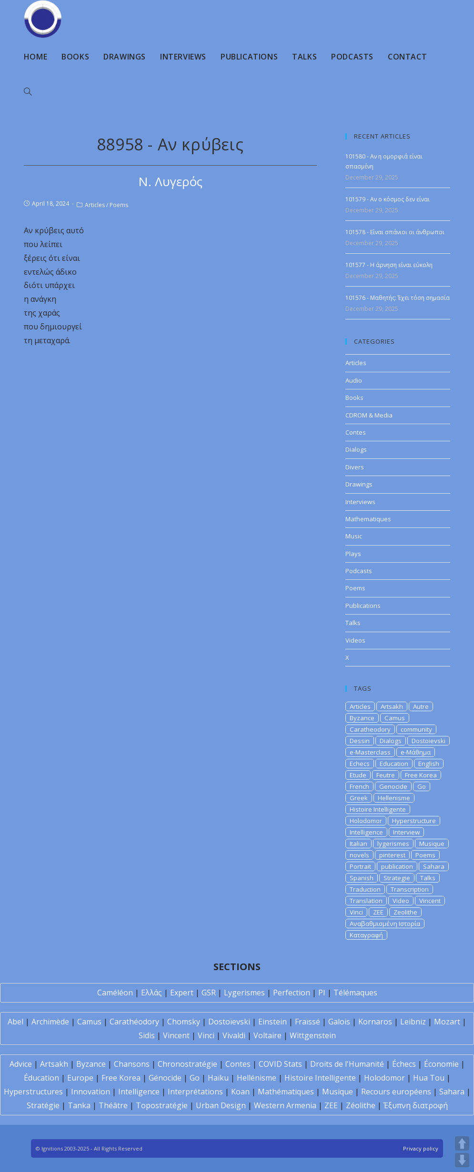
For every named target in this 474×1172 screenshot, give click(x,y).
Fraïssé (307, 1021)
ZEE (378, 912)
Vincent (430, 900)
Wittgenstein (313, 1035)
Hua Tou (428, 1078)
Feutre (385, 775)
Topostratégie (162, 1105)
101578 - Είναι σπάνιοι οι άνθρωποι (394, 232)
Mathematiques (368, 519)
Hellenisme (394, 798)
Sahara (433, 866)
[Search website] (28, 91)
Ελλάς (151, 992)
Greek (359, 798)
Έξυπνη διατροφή (415, 1105)
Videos (355, 640)
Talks (353, 622)
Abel (15, 1021)
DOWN (462, 1160)
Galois (339, 1021)
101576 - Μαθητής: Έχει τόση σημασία (397, 298)
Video (401, 900)
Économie (441, 1064)
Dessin (360, 740)
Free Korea (421, 775)
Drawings (359, 484)
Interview (406, 832)
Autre (421, 706)
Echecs (360, 763)
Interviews (360, 501)
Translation (366, 900)
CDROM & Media (369, 415)
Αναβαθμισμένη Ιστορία (385, 923)
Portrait (360, 866)
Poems (119, 205)
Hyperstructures (33, 1091)
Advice (21, 1064)
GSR (209, 992)
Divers (354, 467)
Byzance (362, 718)
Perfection (291, 992)
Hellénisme (256, 1078)
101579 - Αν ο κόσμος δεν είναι (387, 199)
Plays (353, 553)
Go (421, 786)
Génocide (165, 1078)
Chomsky (183, 1021)
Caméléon (115, 992)
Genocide (393, 786)
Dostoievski (428, 740)
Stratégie (43, 1105)
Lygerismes (244, 992)
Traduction (365, 889)
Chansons (132, 1064)
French (359, 786)
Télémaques (355, 992)
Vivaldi (233, 1035)
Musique (431, 843)
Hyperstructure (414, 820)
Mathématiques (286, 1091)
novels (359, 855)
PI (321, 992)
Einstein (272, 1021)
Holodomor (366, 820)
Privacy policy (420, 1148)
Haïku (218, 1078)
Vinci (356, 912)
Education (394, 763)
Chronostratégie (187, 1064)
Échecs (404, 1064)
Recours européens (396, 1091)
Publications (363, 605)
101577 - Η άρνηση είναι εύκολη (389, 265)
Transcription (410, 889)
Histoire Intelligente (378, 809)
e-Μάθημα (416, 752)
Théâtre (113, 1105)
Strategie (396, 878)
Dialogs (356, 449)
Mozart (447, 1021)
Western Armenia (285, 1105)
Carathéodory (134, 1021)
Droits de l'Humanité (347, 1064)
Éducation (41, 1078)
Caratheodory (370, 729)
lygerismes (393, 843)
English (428, 763)
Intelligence (366, 832)
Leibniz (413, 1021)
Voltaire (267, 1035)
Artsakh (392, 706)
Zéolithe (360, 1105)
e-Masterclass (370, 752)
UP (462, 1143)
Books (354, 397)
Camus (394, 718)
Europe (80, 1078)
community (416, 729)
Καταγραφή (366, 935)
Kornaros (375, 1021)
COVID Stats (280, 1064)
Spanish (361, 878)
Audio (353, 380)
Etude (358, 775)
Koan (240, 1091)
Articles (95, 205)
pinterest (392, 855)
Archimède (50, 1021)
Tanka (79, 1105)
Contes (355, 432)
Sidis (147, 1035)
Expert (181, 992)
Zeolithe (405, 912)
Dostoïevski (229, 1021)
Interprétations (195, 1091)
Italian (358, 843)
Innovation (90, 1091)
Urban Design (221, 1105)
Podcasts (358, 570)
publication (397, 866)
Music (353, 536)
